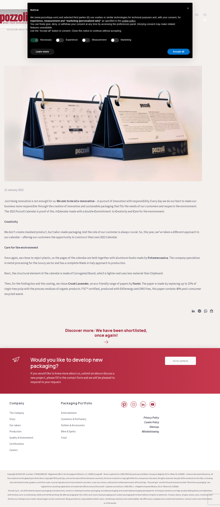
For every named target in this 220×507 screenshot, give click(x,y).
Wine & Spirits (69, 431)
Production (16, 431)
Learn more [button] (42, 51)
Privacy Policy (151, 417)
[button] (188, 8)
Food (64, 437)
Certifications (17, 443)
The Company (17, 412)
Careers (13, 450)
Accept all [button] (178, 51)
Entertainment (70, 412)
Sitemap (154, 427)
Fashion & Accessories (73, 425)
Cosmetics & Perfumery (75, 419)
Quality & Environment (22, 437)
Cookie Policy (151, 422)
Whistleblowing (150, 431)
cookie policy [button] (128, 20)
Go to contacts (180, 360)
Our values (15, 425)
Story (12, 419)
